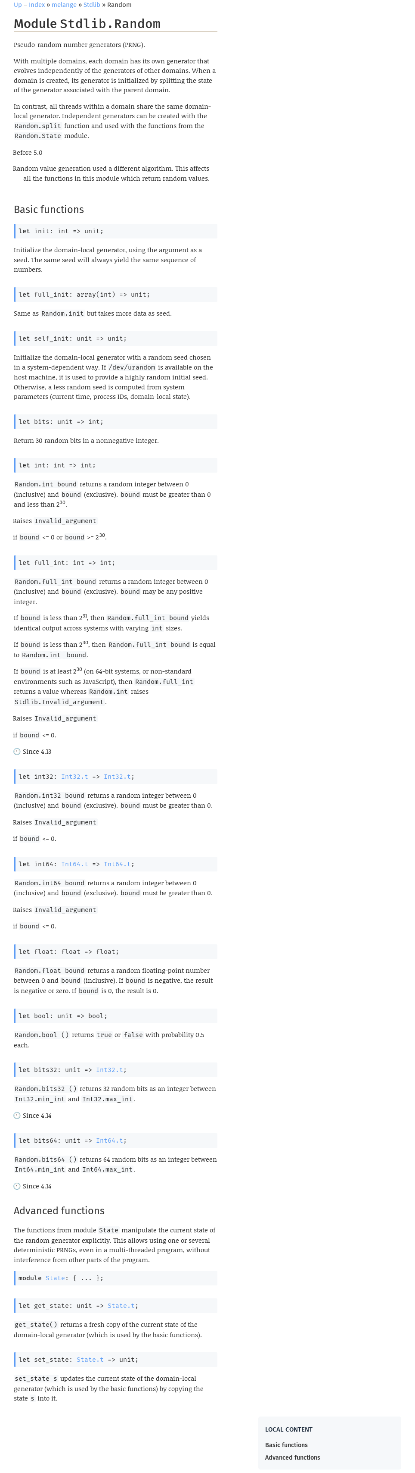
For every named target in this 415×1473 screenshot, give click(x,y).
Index (37, 5)
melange (64, 5)
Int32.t (74, 776)
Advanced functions (292, 1457)
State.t (121, 1306)
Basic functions (286, 1445)
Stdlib (92, 5)
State (55, 1278)
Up (18, 5)
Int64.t (74, 864)
